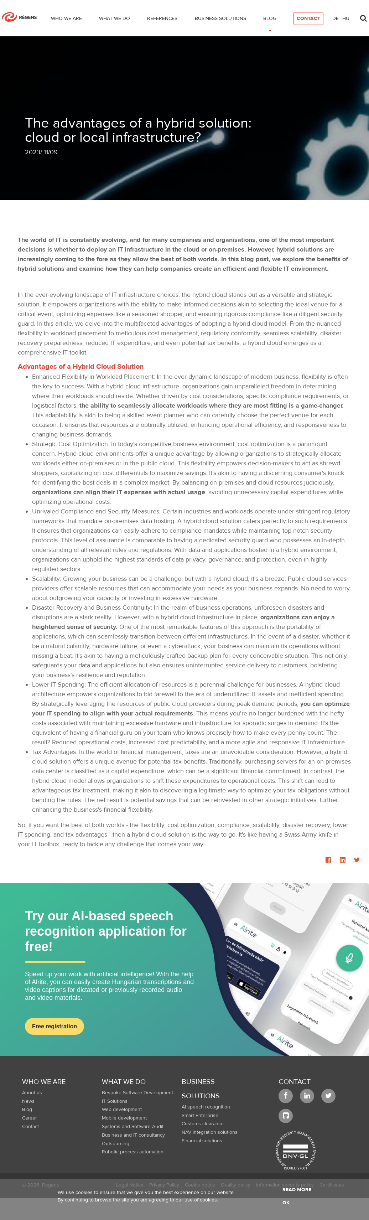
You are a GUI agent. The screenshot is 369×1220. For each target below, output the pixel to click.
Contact (295, 1081)
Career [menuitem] (29, 1118)
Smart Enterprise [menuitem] (200, 1115)
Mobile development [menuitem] (124, 1118)
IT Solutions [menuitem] (115, 1101)
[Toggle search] (363, 16)
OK (286, 1203)
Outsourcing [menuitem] (115, 1144)
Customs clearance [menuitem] (203, 1124)
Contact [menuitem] (30, 1126)
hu (345, 18)
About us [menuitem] (32, 1093)
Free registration (54, 1026)
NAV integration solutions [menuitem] (210, 1132)
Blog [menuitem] (27, 1109)
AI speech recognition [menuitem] (206, 1107)
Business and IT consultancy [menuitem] (133, 1135)
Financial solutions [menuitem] (202, 1141)
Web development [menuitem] (122, 1109)
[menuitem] (66, 20)
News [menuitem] (28, 1101)
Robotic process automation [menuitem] (132, 1152)
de (335, 18)
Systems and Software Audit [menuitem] (132, 1126)
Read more (296, 1190)
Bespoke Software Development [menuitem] (137, 1093)
